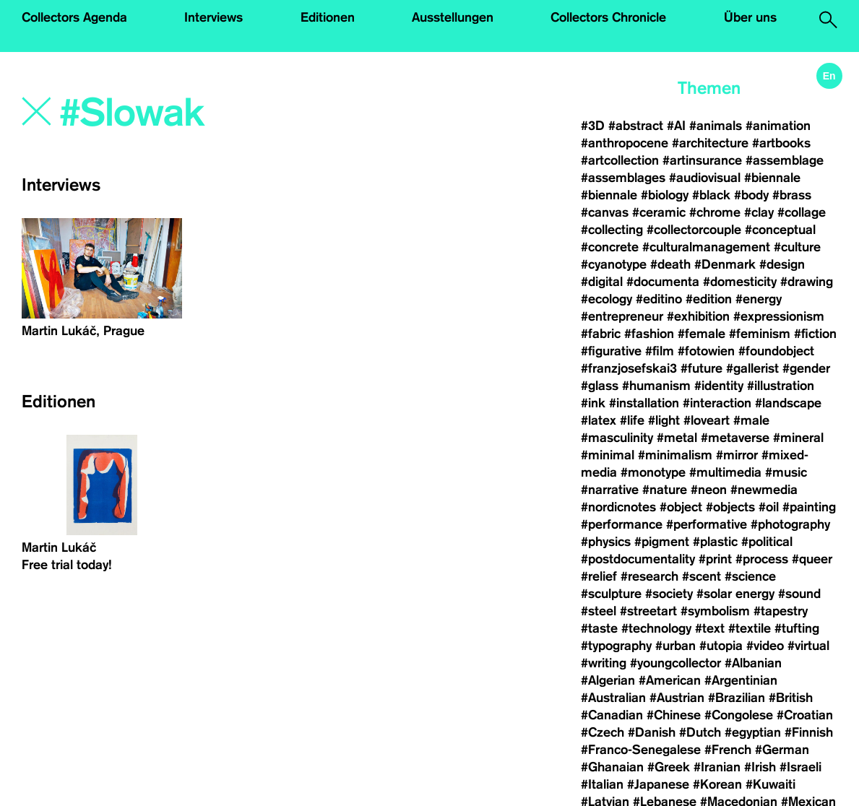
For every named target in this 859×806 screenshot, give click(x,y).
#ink (593, 403)
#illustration (780, 385)
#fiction (815, 333)
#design (782, 264)
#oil (769, 507)
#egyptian (753, 732)
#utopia (721, 645)
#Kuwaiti (770, 784)
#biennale (772, 177)
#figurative (611, 351)
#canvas (605, 212)
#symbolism (715, 611)
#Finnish (809, 732)
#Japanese (658, 784)
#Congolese (738, 715)
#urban (675, 645)
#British (791, 697)
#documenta (662, 281)
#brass (791, 195)
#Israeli (800, 767)
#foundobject (776, 351)
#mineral (798, 437)
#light (664, 420)
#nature (664, 489)
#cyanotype (614, 264)
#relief (599, 576)
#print (715, 559)
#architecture (710, 143)
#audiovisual (705, 177)
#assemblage (785, 160)
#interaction (717, 403)
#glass (599, 385)
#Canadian (612, 715)
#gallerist (752, 368)
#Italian (602, 784)
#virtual (808, 645)
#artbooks (781, 143)
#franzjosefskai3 (629, 368)
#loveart (706, 420)
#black (711, 195)
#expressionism (778, 316)
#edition (709, 299)
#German (782, 749)
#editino (659, 299)
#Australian (613, 697)
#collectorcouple (694, 229)
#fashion (649, 333)
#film (659, 351)
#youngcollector (675, 663)
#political (767, 541)
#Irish (760, 767)
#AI (676, 125)
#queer (812, 559)
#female (701, 333)
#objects (730, 507)
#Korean (717, 784)
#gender (806, 368)
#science (750, 576)
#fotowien (706, 351)
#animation (778, 125)
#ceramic (659, 212)
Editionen (328, 17)
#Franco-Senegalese (641, 749)
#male (751, 420)
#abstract (635, 125)
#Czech (602, 732)
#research (649, 576)
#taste (599, 628)
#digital (602, 281)
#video (765, 645)
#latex (598, 420)
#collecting (612, 229)
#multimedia (725, 472)
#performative (706, 524)
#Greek (668, 767)
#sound (799, 593)
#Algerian (608, 680)
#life (632, 420)
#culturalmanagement (706, 247)
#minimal (607, 455)
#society (669, 593)
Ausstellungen (452, 17)
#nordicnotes (618, 507)
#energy (758, 299)
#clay (759, 212)
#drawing (806, 281)
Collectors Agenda (74, 17)
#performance (621, 524)
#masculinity (617, 437)
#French (727, 749)
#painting (809, 507)
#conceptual (780, 229)
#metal (677, 437)
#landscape (788, 403)
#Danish (651, 732)
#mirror (737, 455)
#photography (790, 524)
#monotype (653, 472)
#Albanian (753, 663)
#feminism (759, 333)
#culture (797, 247)
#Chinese (674, 715)
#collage (801, 212)
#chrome (715, 212)
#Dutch (700, 732)
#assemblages (623, 177)
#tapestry (781, 611)
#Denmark (725, 264)
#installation (644, 403)
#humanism (656, 385)
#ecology (606, 299)
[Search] (220, 113)
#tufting (796, 628)
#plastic (715, 541)
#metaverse (735, 437)
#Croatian (805, 715)
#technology (656, 628)
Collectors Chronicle (608, 17)
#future (701, 368)
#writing (603, 663)
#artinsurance (702, 160)
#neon (709, 489)
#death (670, 264)
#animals (715, 125)
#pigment (661, 541)
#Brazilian (736, 697)
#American (670, 680)
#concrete (610, 247)
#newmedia (764, 489)
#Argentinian (740, 680)
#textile (749, 628)
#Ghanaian (612, 767)
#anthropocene (624, 143)
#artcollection (620, 160)
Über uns (750, 17)
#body (751, 195)
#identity (718, 385)
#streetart (648, 611)
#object (681, 507)
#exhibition (698, 316)
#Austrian (676, 697)
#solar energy (735, 593)
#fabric (601, 333)
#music (786, 472)
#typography (616, 645)
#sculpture (611, 593)
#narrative (610, 489)
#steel (598, 611)
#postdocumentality (638, 559)
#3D (593, 125)
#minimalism (675, 455)
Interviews (213, 17)
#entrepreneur (622, 316)
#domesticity (740, 281)
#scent (701, 576)
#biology (665, 195)
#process (761, 559)
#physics (606, 541)
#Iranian (717, 767)
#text (710, 628)
